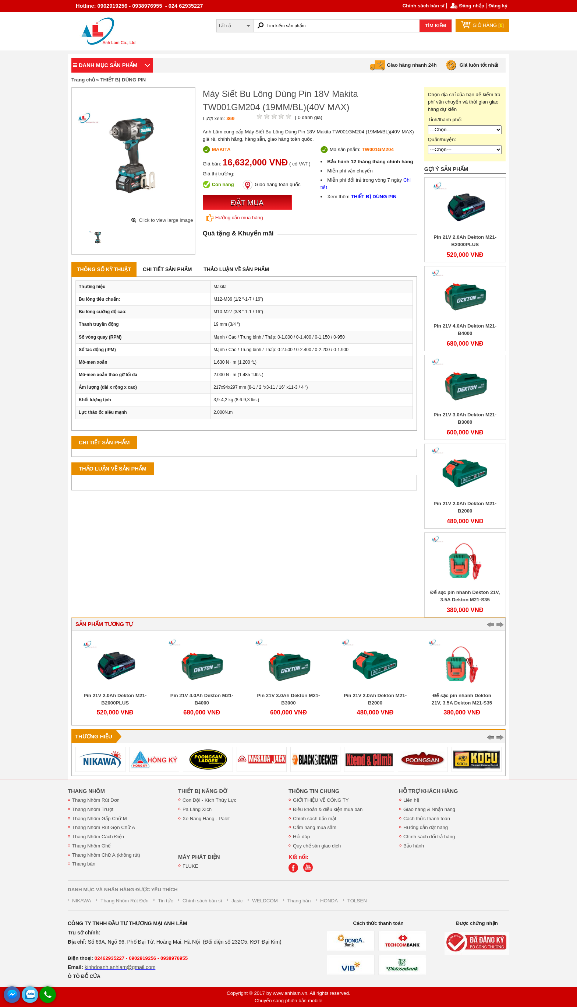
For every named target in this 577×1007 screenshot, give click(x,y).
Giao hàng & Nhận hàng (429, 809)
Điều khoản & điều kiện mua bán (327, 809)
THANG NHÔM (86, 791)
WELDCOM (265, 900)
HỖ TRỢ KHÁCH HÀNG (428, 791)
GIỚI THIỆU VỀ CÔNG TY (321, 800)
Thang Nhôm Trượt (92, 809)
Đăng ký (497, 5)
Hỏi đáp (301, 836)
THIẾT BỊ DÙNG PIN (123, 80)
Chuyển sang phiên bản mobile (288, 1000)
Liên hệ (411, 800)
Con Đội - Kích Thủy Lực (209, 800)
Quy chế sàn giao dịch (317, 846)
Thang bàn (83, 864)
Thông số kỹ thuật (104, 269)
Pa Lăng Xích (197, 809)
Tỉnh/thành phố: (445, 119)
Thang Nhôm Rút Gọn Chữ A (103, 827)
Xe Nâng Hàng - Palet (206, 818)
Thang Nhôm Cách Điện (98, 836)
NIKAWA (81, 900)
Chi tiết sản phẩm (167, 269)
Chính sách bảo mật (314, 818)
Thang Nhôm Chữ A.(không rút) (106, 855)
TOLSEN (357, 900)
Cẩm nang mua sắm (314, 827)
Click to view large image (166, 220)
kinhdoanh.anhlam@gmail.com (120, 967)
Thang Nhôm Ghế (91, 846)
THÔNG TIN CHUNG (313, 791)
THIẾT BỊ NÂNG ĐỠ (202, 791)
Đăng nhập (471, 5)
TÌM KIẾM (435, 25)
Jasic (237, 900)
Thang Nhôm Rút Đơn (96, 800)
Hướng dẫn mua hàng (234, 217)
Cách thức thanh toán (426, 818)
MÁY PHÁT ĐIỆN (199, 857)
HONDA (329, 900)
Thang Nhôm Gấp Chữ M (99, 818)
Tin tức (165, 900)
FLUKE (190, 866)
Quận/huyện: (442, 139)
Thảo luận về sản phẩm (236, 269)
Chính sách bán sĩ (424, 5)
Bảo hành (413, 846)
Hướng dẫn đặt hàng (425, 827)
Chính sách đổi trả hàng (429, 836)
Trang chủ (83, 80)
